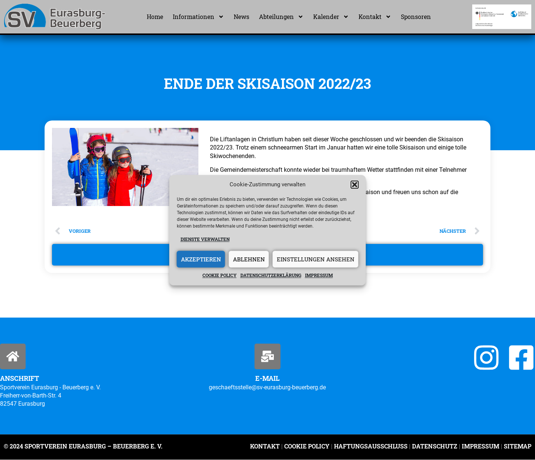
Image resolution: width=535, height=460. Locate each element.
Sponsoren (416, 16)
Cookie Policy (307, 446)
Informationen (198, 16)
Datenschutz (434, 446)
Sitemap (516, 446)
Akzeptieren (201, 259)
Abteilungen (281, 16)
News (241, 16)
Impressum (319, 276)
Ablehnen (249, 259)
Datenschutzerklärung (270, 276)
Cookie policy (219, 276)
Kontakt (375, 16)
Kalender (331, 16)
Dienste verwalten (205, 239)
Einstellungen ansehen (315, 259)
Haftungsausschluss (371, 446)
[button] (355, 184)
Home (155, 16)
